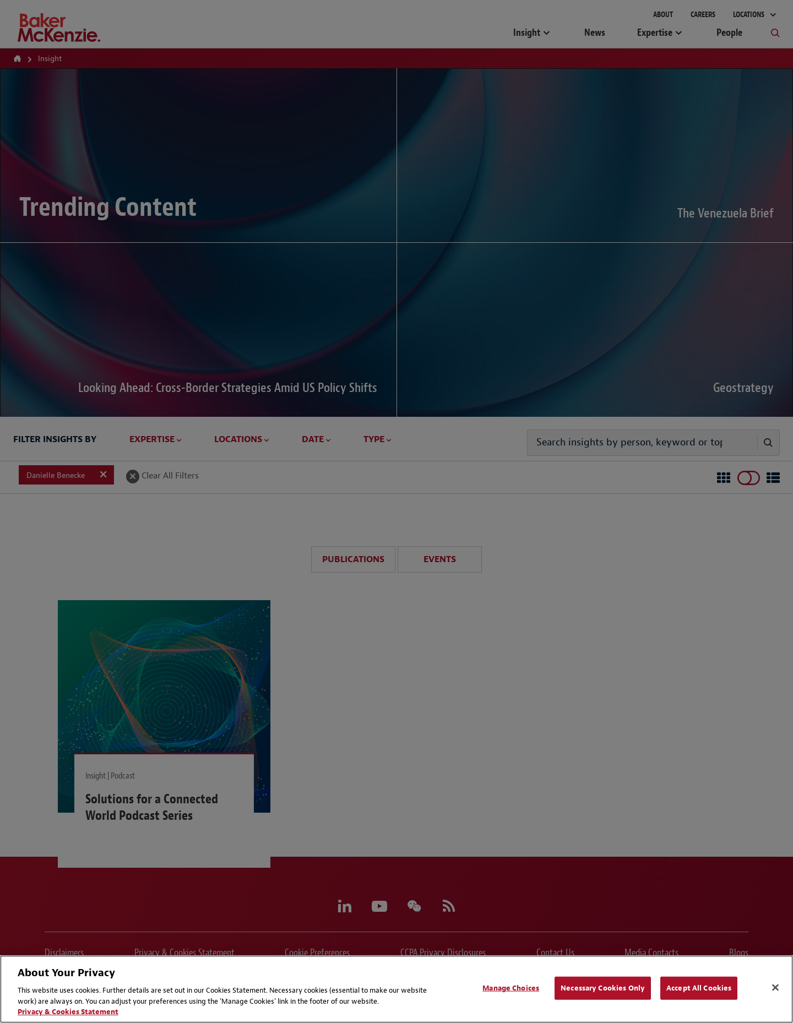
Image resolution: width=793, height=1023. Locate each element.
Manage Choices (510, 988)
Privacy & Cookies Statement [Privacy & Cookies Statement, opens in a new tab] (68, 1011)
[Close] (775, 988)
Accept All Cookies (698, 988)
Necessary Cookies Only (603, 988)
